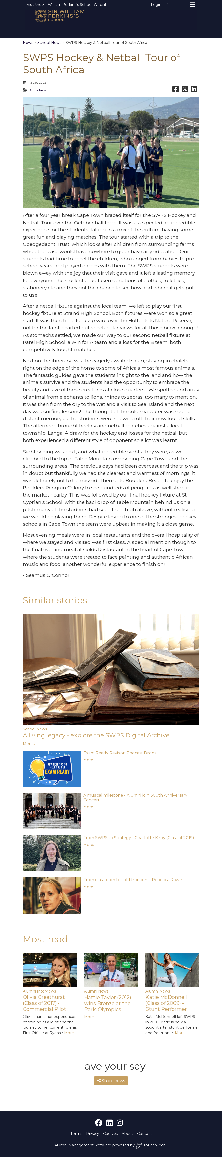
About (127, 1133)
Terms (76, 1133)
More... (29, 743)
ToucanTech (151, 1146)
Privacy (92, 1133)
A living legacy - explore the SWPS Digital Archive (96, 735)
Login (156, 4)
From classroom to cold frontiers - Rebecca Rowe (132, 879)
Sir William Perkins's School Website (75, 4)
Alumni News (96, 991)
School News (49, 42)
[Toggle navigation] (192, 4)
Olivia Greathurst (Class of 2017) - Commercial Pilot (44, 1003)
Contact (144, 1133)
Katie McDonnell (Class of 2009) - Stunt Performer (166, 1003)
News (28, 42)
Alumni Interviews (39, 991)
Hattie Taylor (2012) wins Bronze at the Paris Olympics (107, 1003)
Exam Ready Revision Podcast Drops (119, 753)
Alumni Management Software (82, 1145)
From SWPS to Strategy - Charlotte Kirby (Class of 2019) (138, 837)
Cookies (110, 1133)
